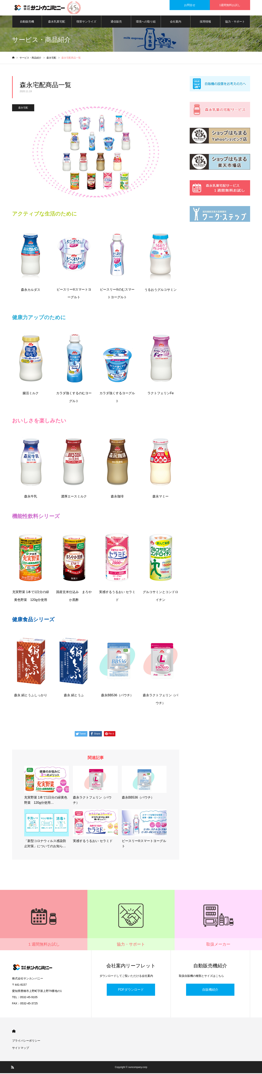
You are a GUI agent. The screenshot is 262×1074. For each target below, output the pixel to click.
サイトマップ (20, 1048)
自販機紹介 (210, 990)
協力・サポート (235, 22)
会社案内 (175, 22)
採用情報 (205, 22)
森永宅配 (23, 108)
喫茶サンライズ (86, 22)
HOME (14, 1032)
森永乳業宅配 (56, 22)
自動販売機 (27, 22)
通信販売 (116, 22)
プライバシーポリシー (26, 1041)
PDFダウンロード (131, 990)
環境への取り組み (146, 24)
